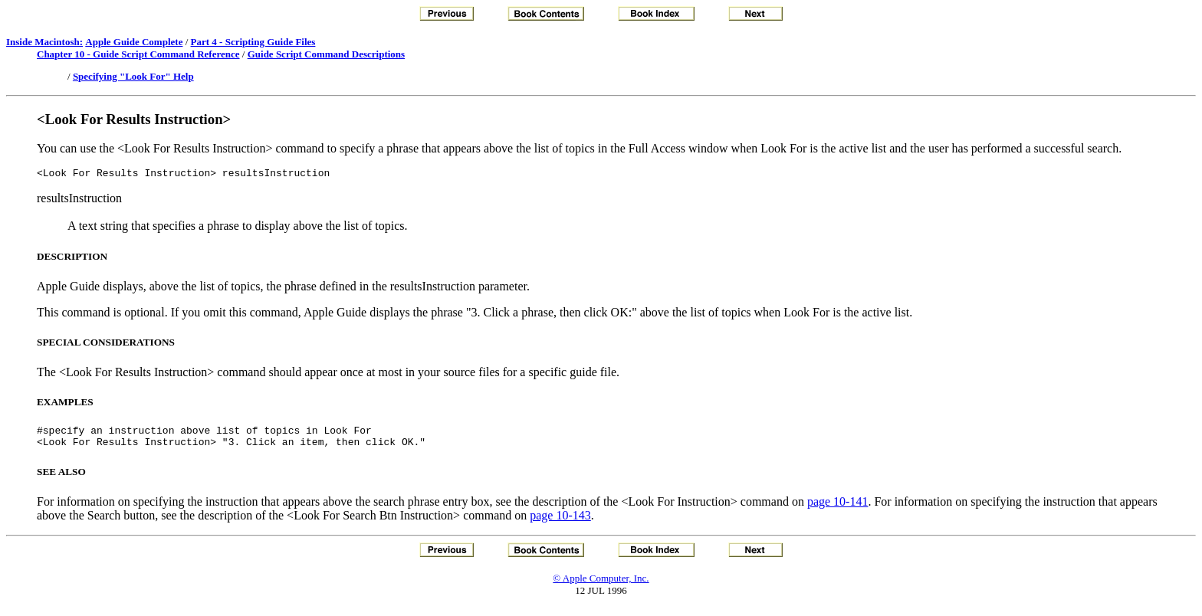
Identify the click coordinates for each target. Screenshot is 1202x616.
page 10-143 (560, 522)
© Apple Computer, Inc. (601, 585)
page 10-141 (838, 508)
